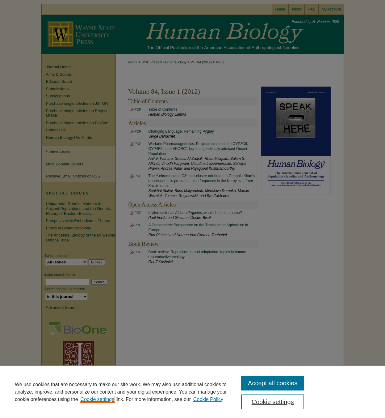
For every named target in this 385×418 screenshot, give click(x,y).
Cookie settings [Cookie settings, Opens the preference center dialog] (273, 402)
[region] (192, 391)
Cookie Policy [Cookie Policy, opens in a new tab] (208, 399)
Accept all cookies (272, 383)
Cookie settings (97, 399)
